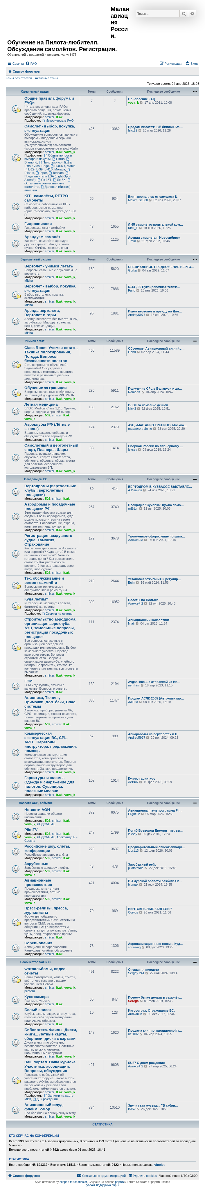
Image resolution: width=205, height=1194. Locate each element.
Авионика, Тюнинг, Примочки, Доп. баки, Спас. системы (50, 702)
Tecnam (56, 173)
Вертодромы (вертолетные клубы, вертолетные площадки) (50, 490)
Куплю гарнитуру (141, 778)
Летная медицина (41, 404)
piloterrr (29, 991)
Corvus (133, 912)
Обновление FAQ (141, 99)
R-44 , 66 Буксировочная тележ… (154, 287)
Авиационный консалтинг (148, 620)
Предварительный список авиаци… (156, 847)
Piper (41, 173)
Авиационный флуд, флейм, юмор (44, 1107)
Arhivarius (135, 1014)
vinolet (159, 1164)
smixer (49, 117)
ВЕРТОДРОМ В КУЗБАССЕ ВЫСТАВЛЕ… (160, 486)
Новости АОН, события (36, 803)
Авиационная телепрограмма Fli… (155, 810)
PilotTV (30, 830)
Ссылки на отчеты (57, 613)
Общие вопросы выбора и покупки (48, 157)
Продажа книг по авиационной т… (155, 1030)
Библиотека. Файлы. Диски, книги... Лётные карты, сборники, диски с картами (50, 1034)
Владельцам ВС (35, 479)
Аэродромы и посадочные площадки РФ (49, 506)
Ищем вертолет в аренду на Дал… (155, 311)
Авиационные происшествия (38, 882)
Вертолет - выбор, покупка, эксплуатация (50, 288)
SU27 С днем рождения (146, 1062)
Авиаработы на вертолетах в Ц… (154, 734)
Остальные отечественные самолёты (47, 183)
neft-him (134, 685)
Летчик (133, 782)
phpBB (119, 1182)
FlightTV (134, 814)
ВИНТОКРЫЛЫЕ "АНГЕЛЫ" (150, 909)
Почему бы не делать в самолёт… (155, 997)
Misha (28, 280)
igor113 (133, 850)
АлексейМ (135, 540)
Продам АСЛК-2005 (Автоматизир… (156, 698)
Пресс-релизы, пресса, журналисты (46, 910)
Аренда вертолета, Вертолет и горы (42, 312)
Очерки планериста (143, 969)
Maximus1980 (138, 200)
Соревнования (38, 943)
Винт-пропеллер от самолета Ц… (154, 196)
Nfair (131, 623)
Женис (133, 702)
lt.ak (59, 117)
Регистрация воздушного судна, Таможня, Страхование (48, 539)
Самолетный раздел (35, 91)
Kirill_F (133, 228)
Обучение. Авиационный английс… (156, 348)
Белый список (38, 1010)
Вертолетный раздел (36, 259)
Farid (131, 290)
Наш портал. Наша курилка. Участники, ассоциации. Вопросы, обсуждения (50, 1066)
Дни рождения (45, 1099)
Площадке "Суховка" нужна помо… (156, 505)
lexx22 (132, 130)
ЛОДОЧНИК (46, 824)
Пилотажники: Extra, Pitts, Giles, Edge (48, 164)
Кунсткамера (36, 997)
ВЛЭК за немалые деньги (148, 405)
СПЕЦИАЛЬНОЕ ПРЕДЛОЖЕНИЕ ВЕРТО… (161, 267)
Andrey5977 (136, 315)
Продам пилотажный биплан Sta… (155, 127)
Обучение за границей (45, 388)
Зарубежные (36, 864)
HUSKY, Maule (63, 166)
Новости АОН (37, 810)
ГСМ (28, 681)
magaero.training (140, 428)
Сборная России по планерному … (155, 446)
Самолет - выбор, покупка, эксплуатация (49, 128)
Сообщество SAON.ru (35, 962)
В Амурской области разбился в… (155, 881)
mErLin (133, 508)
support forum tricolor (73, 1182)
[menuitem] (31, 63)
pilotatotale (135, 868)
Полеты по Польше (143, 600)
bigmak (133, 884)
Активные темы (46, 78)
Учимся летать (35, 341)
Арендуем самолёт (42, 237)
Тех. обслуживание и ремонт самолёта (44, 580)
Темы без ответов (19, 78)
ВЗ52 (132, 1109)
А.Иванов (135, 490)
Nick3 (132, 408)
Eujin (131, 582)
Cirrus (58, 159)
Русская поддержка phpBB (102, 1185)
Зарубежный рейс (142, 864)
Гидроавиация (38, 224)
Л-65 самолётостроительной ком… (155, 224)
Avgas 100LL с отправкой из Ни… (154, 682)
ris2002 (133, 1034)
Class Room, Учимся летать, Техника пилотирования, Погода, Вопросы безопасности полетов (51, 354)
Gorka (132, 270)
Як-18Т (44, 179)
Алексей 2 (135, 603)
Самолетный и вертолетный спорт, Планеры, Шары (51, 447)
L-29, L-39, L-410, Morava (44, 169)
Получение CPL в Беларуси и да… (155, 388)
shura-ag (134, 947)
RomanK (134, 392)
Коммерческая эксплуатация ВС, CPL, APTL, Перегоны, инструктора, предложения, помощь (50, 742)
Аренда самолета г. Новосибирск (154, 237)
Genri (132, 352)
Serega (133, 1001)
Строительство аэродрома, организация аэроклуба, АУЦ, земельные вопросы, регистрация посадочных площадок (50, 628)
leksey (132, 449)
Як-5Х (59, 179)
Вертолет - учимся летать (48, 266)
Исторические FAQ (57, 120)
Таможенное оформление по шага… (156, 536)
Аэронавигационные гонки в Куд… (155, 943)
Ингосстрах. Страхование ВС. (151, 1010)
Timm (132, 241)
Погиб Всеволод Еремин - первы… (156, 830)
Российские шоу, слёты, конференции (47, 848)
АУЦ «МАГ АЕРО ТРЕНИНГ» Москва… (157, 425)
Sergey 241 (136, 973)
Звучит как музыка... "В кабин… (153, 1105)
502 (47, 415)
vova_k (133, 102)
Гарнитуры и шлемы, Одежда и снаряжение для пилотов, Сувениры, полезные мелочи (49, 784)
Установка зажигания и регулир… (154, 579)
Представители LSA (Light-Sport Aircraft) (47, 176)
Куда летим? (36, 599)
